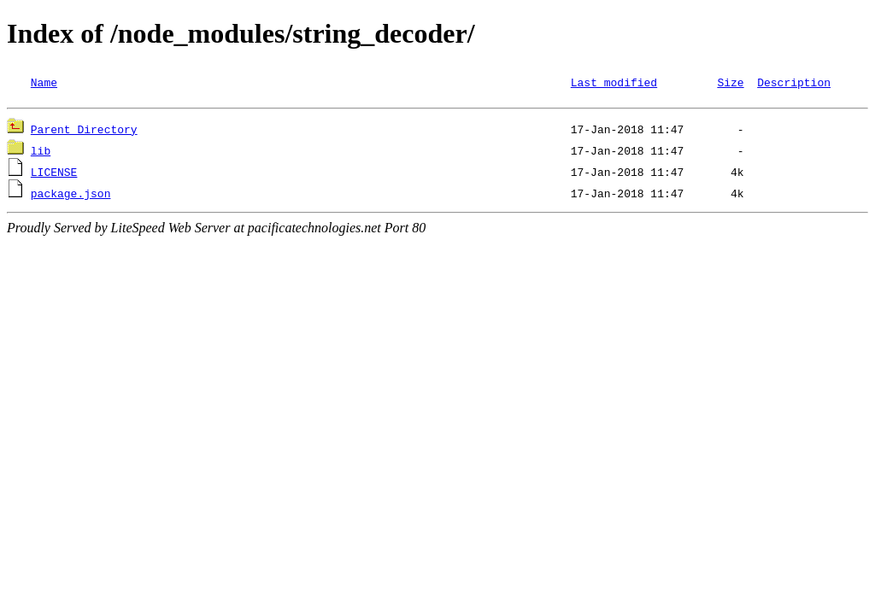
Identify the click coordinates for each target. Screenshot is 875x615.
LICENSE (54, 174)
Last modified (614, 82)
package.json (71, 195)
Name (44, 82)
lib (40, 153)
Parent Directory (84, 131)
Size (730, 82)
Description (794, 82)
